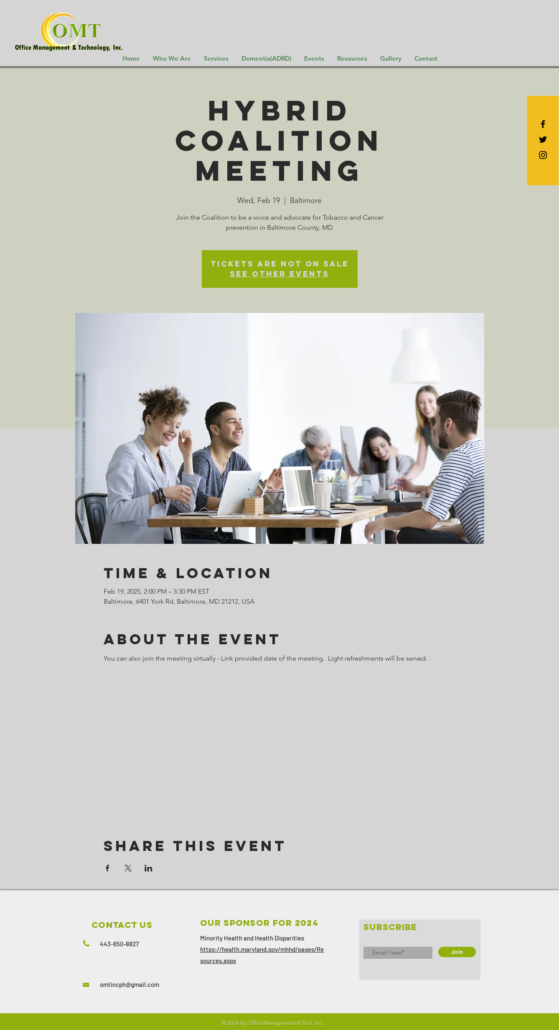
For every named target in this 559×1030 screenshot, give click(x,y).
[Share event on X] (128, 868)
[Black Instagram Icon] (543, 155)
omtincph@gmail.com (129, 984)
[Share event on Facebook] (108, 868)
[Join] (457, 952)
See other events (279, 274)
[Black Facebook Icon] (543, 124)
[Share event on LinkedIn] (148, 868)
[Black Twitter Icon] (543, 139)
